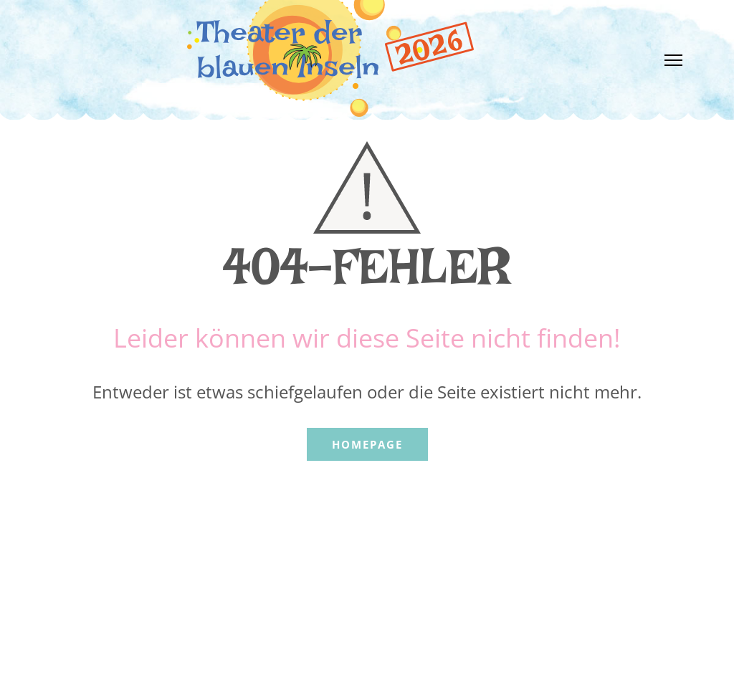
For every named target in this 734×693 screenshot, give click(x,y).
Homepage (367, 444)
